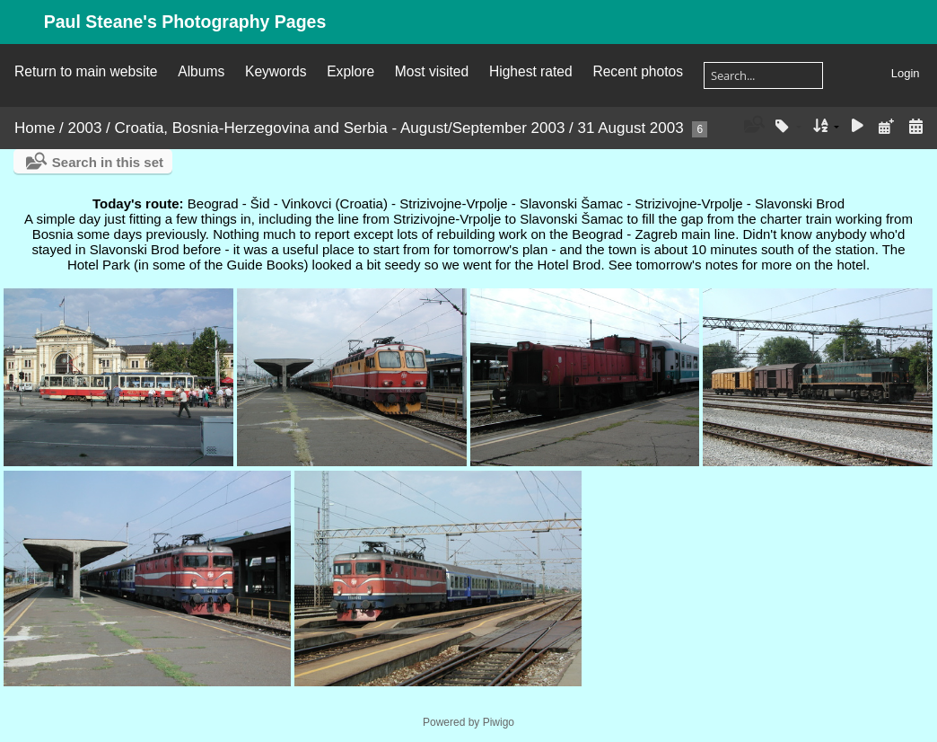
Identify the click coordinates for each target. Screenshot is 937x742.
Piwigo (498, 722)
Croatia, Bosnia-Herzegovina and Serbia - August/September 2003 (340, 128)
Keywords (275, 71)
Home (34, 128)
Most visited (431, 71)
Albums (201, 71)
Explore (350, 71)
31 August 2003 (631, 128)
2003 (85, 128)
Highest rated (531, 71)
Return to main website (85, 71)
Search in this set (107, 162)
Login (905, 73)
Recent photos (637, 71)
